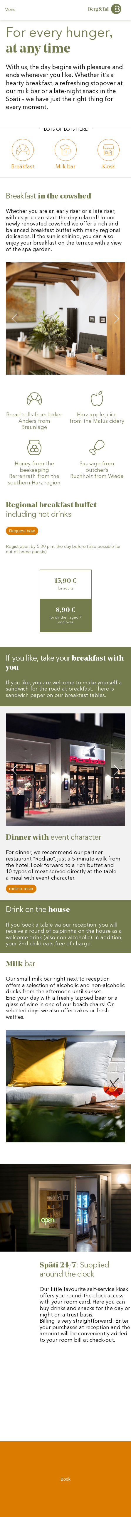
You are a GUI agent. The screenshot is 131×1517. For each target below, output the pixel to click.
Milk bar (65, 166)
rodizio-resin (21, 888)
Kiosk (108, 166)
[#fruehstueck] (23, 150)
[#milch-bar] (66, 150)
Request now (22, 530)
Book (65, 1482)
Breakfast (22, 166)
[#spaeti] (109, 150)
